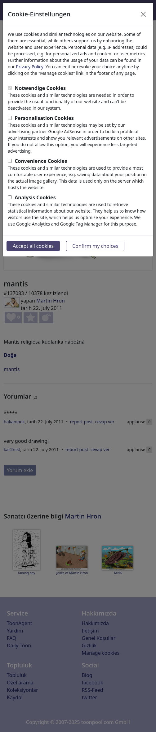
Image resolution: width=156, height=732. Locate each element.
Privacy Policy (29, 67)
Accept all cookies (33, 246)
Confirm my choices (95, 246)
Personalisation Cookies (44, 118)
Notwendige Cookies (40, 88)
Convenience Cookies (41, 161)
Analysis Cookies (35, 197)
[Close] (143, 14)
